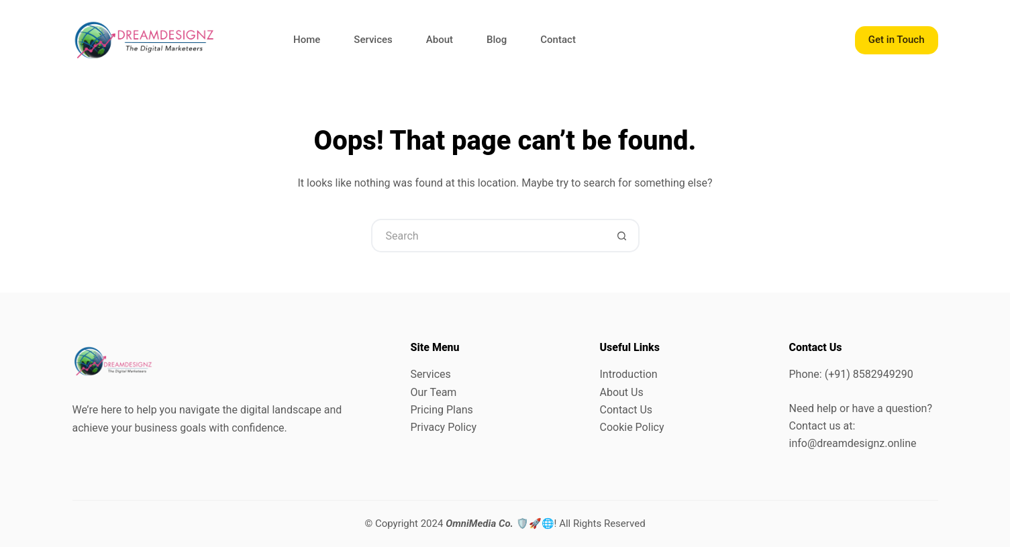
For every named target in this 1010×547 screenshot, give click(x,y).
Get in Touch (896, 40)
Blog (497, 40)
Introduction (629, 374)
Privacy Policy (444, 427)
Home (306, 40)
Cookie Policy (632, 427)
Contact (558, 40)
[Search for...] (488, 235)
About (439, 40)
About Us (622, 392)
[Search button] (623, 235)
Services (373, 40)
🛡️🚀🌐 (500, 523)
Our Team (434, 392)
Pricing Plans (442, 409)
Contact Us (626, 409)
